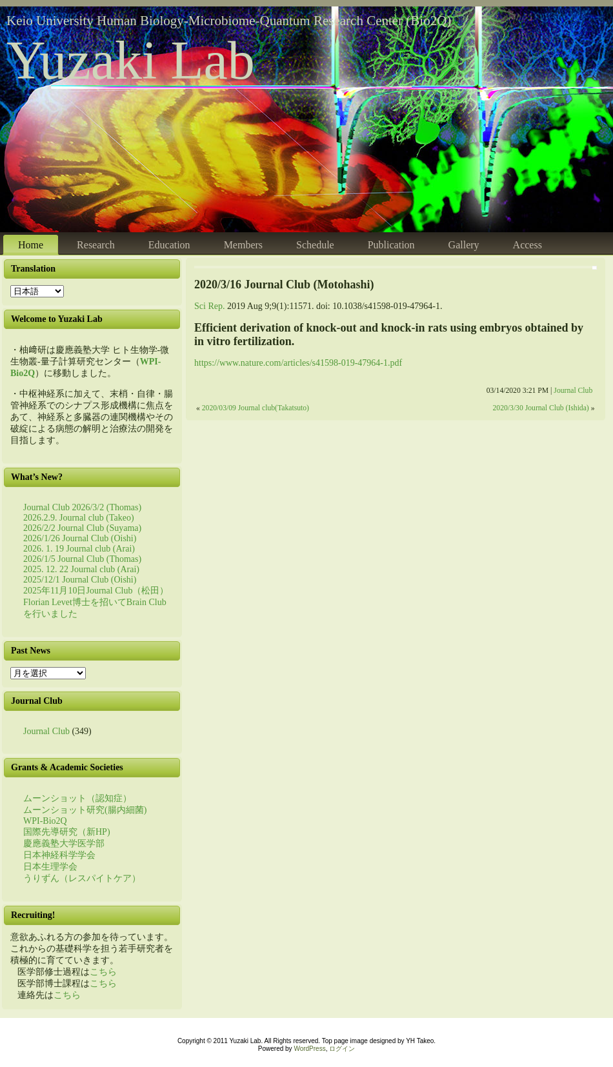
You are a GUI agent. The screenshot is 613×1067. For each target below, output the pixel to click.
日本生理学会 (50, 867)
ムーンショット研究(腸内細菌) (84, 810)
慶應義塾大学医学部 (64, 843)
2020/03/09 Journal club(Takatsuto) (255, 408)
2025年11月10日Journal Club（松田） (95, 590)
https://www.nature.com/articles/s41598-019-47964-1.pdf (298, 363)
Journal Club (46, 731)
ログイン (342, 1048)
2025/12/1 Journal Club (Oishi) (79, 579)
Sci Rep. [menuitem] (209, 306)
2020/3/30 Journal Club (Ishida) (541, 408)
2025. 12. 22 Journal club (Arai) (81, 569)
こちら (103, 972)
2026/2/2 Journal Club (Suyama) (82, 528)
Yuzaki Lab (130, 60)
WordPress (309, 1048)
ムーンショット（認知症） (77, 798)
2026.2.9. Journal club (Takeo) (78, 518)
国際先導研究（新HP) (66, 832)
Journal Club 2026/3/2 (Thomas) (82, 507)
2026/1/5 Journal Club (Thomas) (82, 559)
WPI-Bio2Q (45, 821)
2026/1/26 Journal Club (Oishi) (79, 538)
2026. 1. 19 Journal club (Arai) (79, 548)
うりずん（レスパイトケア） (82, 878)
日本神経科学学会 (59, 855)
